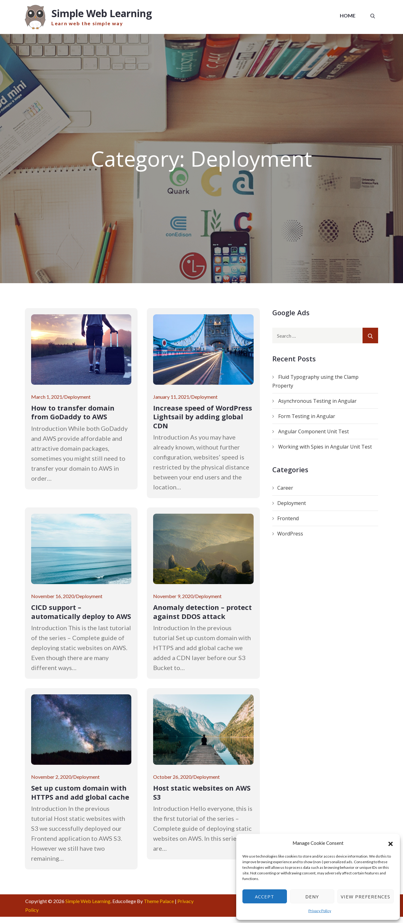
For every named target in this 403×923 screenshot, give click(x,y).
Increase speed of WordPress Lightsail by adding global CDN (202, 417)
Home (347, 15)
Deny (312, 896)
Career (285, 488)
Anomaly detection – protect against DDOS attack (202, 612)
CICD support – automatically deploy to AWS (81, 612)
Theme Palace (159, 901)
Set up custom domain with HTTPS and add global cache (80, 792)
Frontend (288, 518)
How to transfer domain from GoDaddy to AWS (73, 412)
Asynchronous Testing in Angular (317, 401)
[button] (390, 843)
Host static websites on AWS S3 (202, 792)
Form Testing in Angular (306, 416)
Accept (264, 896)
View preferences (365, 896)
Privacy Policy (319, 910)
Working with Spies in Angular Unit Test (325, 447)
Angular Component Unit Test (313, 431)
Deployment (77, 397)
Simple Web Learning (102, 13)
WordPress (290, 533)
